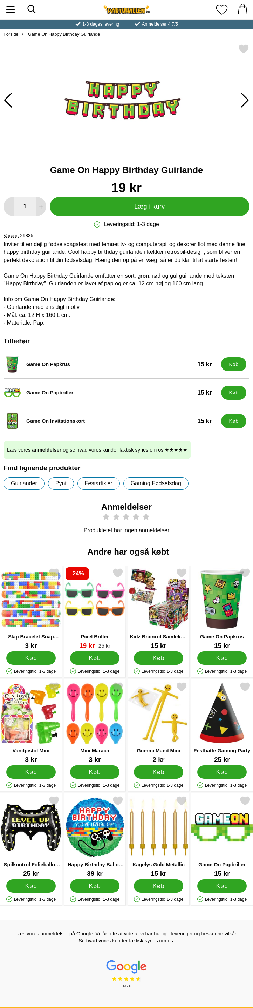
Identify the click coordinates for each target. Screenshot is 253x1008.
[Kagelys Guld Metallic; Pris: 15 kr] (159, 836)
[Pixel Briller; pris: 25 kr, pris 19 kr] (95, 608)
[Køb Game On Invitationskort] (233, 421)
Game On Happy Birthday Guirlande (63, 34)
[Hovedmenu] (10, 9)
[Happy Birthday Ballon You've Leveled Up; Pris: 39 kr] (95, 836)
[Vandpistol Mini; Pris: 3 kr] (31, 722)
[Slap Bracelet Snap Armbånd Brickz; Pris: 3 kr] (31, 608)
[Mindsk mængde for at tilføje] (9, 206)
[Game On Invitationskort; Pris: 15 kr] (111, 421)
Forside (11, 34)
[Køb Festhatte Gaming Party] (222, 771)
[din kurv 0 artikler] (242, 9)
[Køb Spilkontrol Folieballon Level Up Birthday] (31, 885)
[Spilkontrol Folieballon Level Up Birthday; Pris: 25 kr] (31, 836)
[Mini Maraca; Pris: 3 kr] (95, 722)
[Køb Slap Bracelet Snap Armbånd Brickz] (31, 657)
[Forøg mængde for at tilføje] (41, 206)
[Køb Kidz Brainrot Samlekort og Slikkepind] (158, 657)
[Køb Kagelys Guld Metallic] (158, 885)
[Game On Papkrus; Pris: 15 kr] (111, 364)
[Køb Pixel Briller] (94, 657)
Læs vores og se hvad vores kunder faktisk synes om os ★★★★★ (97, 450)
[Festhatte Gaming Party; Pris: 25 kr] (222, 722)
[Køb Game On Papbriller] (233, 393)
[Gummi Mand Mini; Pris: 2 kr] (159, 722)
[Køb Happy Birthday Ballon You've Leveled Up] (94, 885)
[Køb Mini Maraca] (94, 771)
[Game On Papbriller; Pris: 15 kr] (111, 392)
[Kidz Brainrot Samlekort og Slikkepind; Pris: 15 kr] (159, 608)
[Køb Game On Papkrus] (233, 364)
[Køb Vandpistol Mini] (31, 771)
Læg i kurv (149, 206)
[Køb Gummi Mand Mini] (158, 771)
